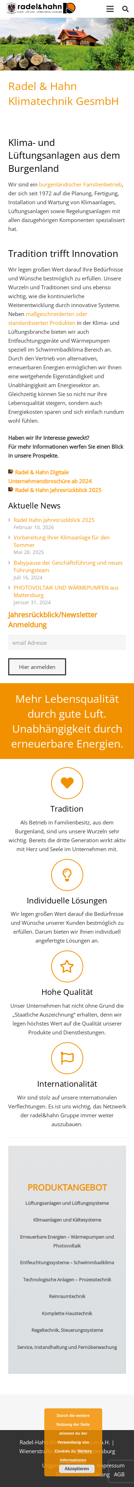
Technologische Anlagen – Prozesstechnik (67, 1279)
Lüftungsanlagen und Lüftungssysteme (67, 1203)
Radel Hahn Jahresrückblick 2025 (54, 519)
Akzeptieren (77, 1468)
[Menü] (110, 9)
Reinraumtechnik (67, 1296)
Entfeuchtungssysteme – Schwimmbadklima (67, 1262)
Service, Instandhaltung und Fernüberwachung (67, 1347)
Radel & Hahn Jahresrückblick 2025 (58, 490)
